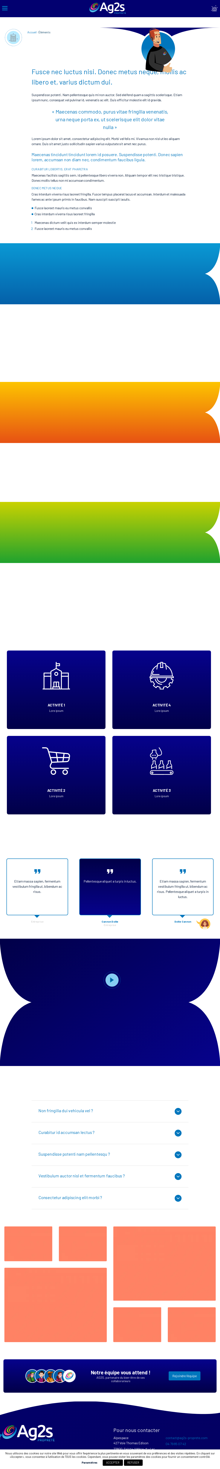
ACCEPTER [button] (112, 1462)
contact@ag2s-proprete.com (187, 1438)
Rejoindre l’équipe (184, 1376)
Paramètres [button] (89, 1462)
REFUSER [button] (133, 1462)
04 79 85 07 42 (176, 1444)
